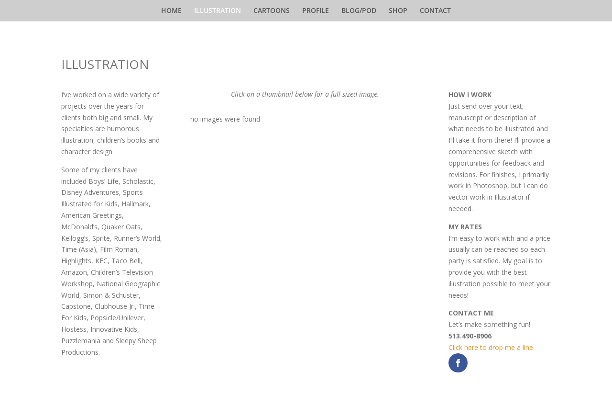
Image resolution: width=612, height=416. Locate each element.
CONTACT (435, 11)
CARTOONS (271, 11)
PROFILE (315, 11)
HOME (171, 11)
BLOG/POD (358, 11)
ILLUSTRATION (217, 11)
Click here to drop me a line (490, 347)
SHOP (398, 11)
